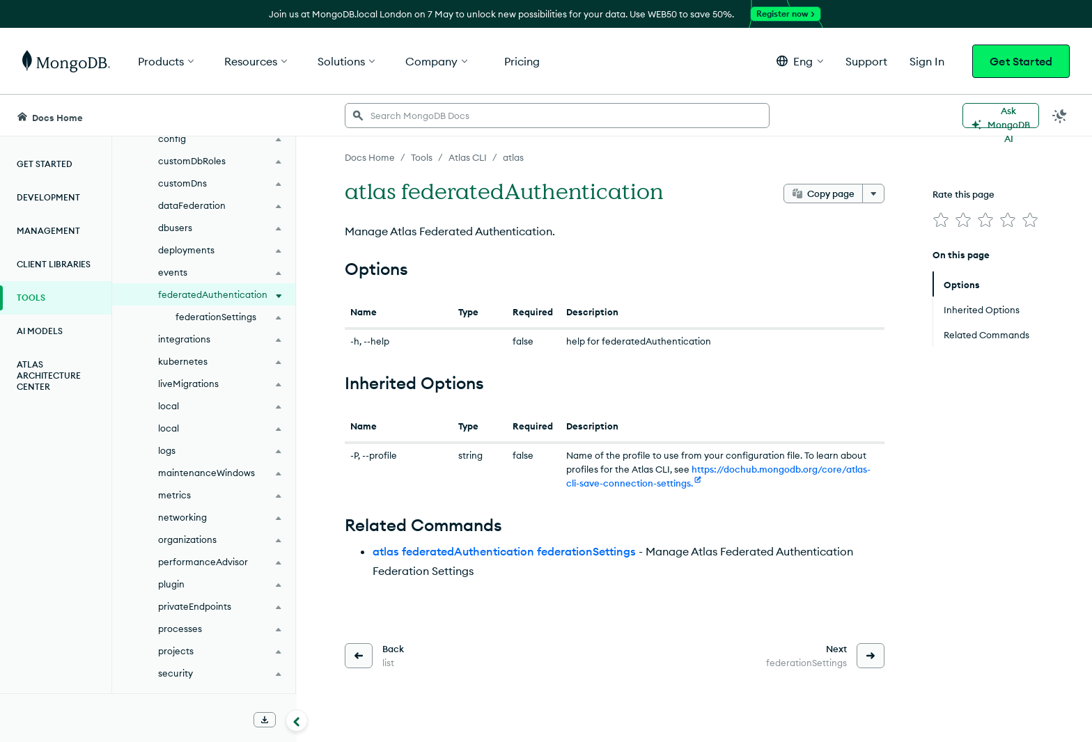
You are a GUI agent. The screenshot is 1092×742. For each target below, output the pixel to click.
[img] (941, 220)
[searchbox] (557, 115)
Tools (31, 297)
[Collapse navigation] (297, 720)
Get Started (1021, 61)
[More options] (873, 193)
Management (48, 231)
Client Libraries (54, 264)
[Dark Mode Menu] (1060, 115)
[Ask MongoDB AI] (1000, 115)
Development (48, 197)
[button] (800, 61)
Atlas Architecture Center (49, 375)
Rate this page (963, 194)
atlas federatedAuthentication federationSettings (504, 551)
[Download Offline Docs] (265, 719)
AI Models (40, 331)
